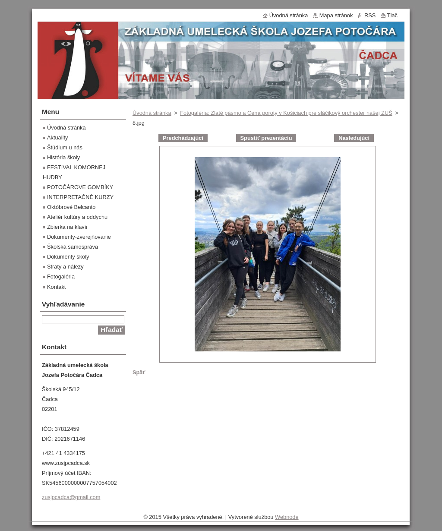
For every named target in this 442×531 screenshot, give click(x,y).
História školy (63, 157)
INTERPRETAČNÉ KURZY (80, 197)
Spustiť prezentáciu (266, 138)
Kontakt (56, 287)
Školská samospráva (72, 246)
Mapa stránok (336, 15)
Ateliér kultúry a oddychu (77, 217)
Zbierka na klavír (67, 227)
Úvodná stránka (152, 113)
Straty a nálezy (65, 266)
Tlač (392, 15)
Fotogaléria (61, 276)
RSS (370, 15)
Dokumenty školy (68, 256)
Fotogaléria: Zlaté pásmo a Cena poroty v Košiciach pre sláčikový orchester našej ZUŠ (286, 113)
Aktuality (57, 137)
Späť (139, 372)
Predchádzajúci (183, 138)
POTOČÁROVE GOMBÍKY (80, 187)
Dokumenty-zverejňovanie (79, 237)
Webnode (287, 517)
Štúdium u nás (64, 147)
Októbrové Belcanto (71, 207)
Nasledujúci (353, 138)
